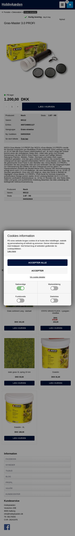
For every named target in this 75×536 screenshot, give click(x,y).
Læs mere (11, 251)
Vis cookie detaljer (37, 277)
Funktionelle (20, 299)
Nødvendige (20, 286)
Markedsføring (54, 286)
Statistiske (54, 299)
